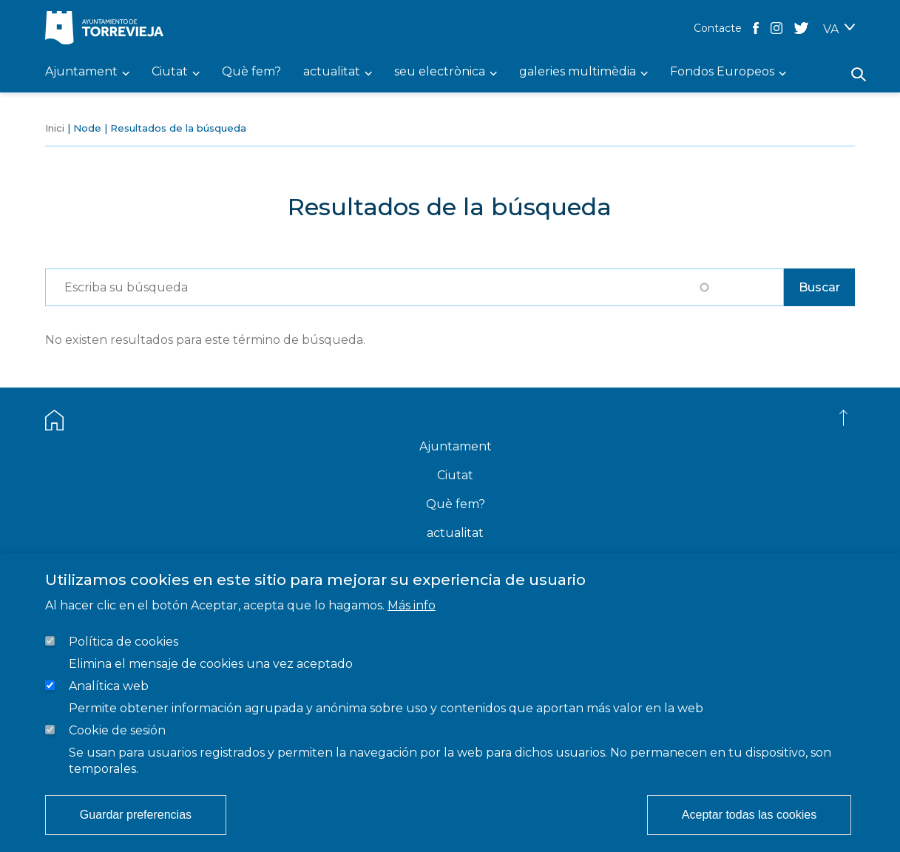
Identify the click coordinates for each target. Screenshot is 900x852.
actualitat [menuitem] (331, 72)
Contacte (718, 28)
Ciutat (455, 475)
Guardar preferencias (136, 814)
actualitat (455, 533)
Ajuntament (455, 446)
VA (831, 29)
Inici (54, 128)
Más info (412, 605)
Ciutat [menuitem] (170, 72)
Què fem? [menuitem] (251, 72)
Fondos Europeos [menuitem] (722, 72)
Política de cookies (123, 642)
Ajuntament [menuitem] (81, 72)
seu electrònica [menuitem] (439, 72)
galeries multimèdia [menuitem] (577, 72)
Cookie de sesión (117, 730)
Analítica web (109, 686)
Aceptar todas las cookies (749, 814)
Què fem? (455, 504)
